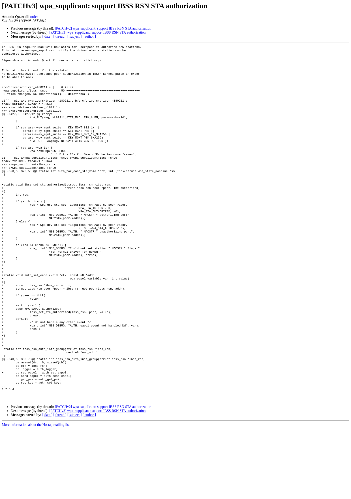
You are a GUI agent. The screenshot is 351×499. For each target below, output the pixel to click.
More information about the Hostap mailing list (36, 495)
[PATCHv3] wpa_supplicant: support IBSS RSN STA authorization (97, 32)
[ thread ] (59, 36)
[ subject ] (74, 36)
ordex (34, 17)
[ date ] (47, 36)
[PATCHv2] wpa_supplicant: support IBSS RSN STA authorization (103, 28)
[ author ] (89, 36)
